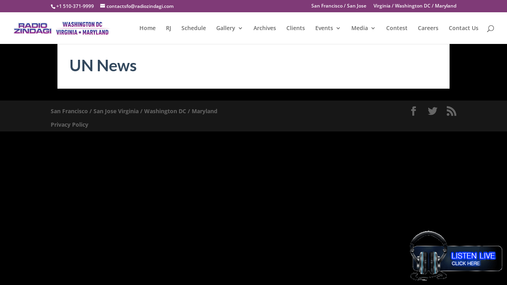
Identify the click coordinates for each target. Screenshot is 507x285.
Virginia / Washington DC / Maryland (415, 6)
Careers (428, 28)
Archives (265, 28)
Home (147, 28)
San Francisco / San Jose (338, 6)
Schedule (193, 28)
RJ (168, 28)
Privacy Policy (69, 124)
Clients (295, 28)
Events (324, 28)
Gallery (225, 28)
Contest (397, 28)
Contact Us (463, 28)
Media (359, 28)
